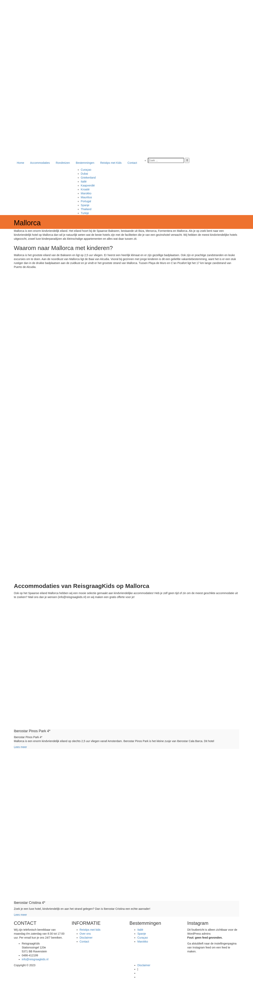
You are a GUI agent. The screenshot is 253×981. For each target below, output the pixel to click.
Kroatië (85, 189)
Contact (132, 162)
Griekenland (88, 177)
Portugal (86, 201)
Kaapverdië (88, 185)
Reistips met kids (90, 929)
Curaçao (86, 169)
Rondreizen (63, 162)
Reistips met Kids (111, 162)
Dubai (84, 173)
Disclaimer (86, 937)
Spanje (85, 205)
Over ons (85, 933)
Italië (84, 181)
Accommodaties (40, 162)
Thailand (86, 209)
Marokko (86, 193)
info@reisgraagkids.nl (35, 959)
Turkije (85, 213)
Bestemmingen (85, 162)
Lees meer (20, 747)
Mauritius (86, 197)
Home (20, 162)
